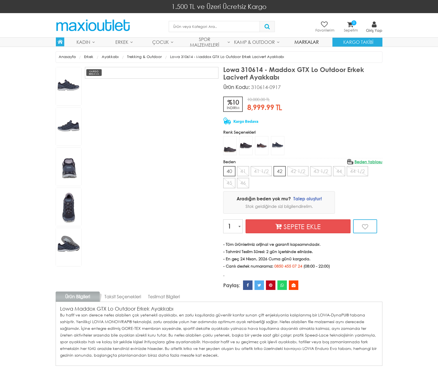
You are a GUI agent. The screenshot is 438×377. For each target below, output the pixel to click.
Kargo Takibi (358, 42)
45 (229, 183)
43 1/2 (320, 171)
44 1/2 (357, 171)
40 (229, 171)
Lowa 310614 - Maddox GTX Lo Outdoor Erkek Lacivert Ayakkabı (227, 56)
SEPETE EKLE (298, 226)
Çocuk (160, 42)
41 (243, 171)
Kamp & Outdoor (254, 42)
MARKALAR (306, 42)
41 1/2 (261, 171)
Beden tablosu (368, 161)
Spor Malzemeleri (204, 42)
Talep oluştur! (307, 198)
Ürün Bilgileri (77, 296)
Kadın (83, 42)
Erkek (121, 42)
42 (279, 171)
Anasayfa (67, 56)
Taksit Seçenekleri (122, 296)
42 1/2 (298, 171)
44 (339, 171)
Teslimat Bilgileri (164, 296)
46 (243, 183)
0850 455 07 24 (288, 266)
